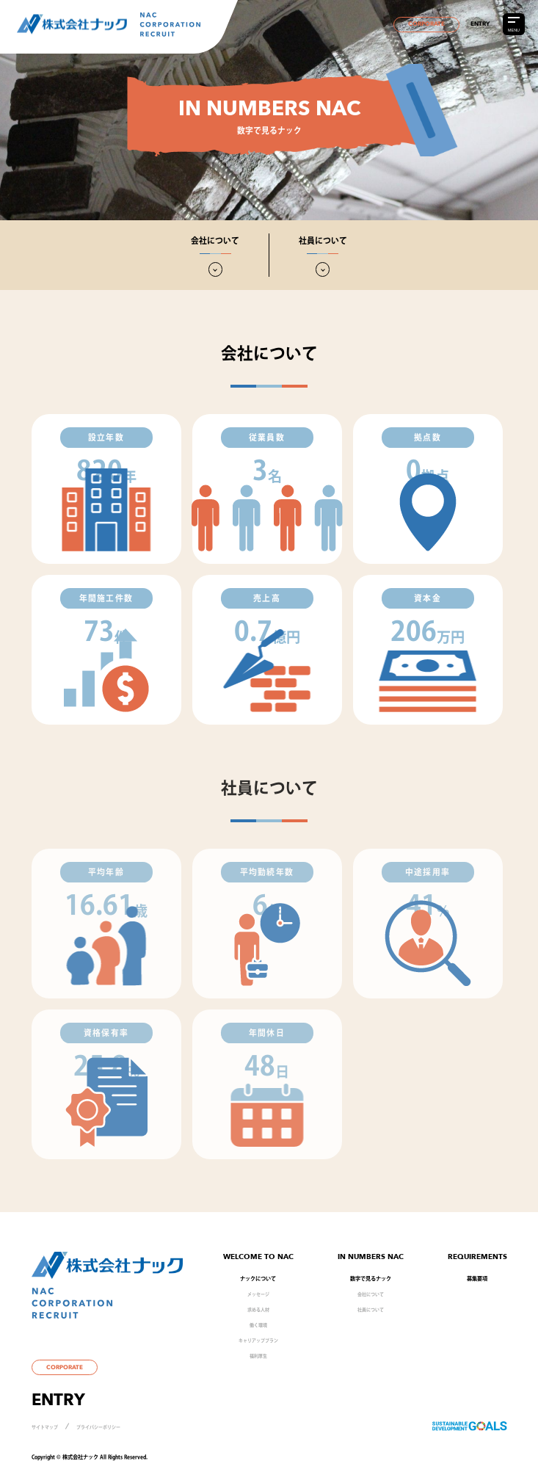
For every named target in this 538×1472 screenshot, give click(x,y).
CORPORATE (426, 24)
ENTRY (480, 24)
